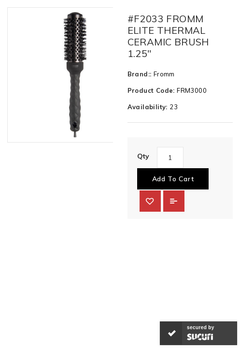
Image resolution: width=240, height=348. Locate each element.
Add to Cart (173, 178)
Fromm (164, 74)
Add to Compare (173, 201)
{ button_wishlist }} (150, 201)
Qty (143, 156)
